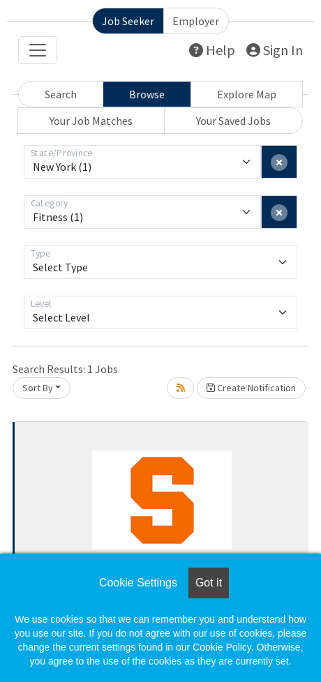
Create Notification (251, 387)
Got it (208, 583)
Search (61, 94)
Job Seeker (128, 21)
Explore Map (246, 94)
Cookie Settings (138, 583)
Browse (147, 94)
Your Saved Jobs (233, 121)
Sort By (37, 387)
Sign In (274, 50)
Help (212, 50)
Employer (195, 21)
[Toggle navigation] (37, 50)
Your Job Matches (91, 121)
